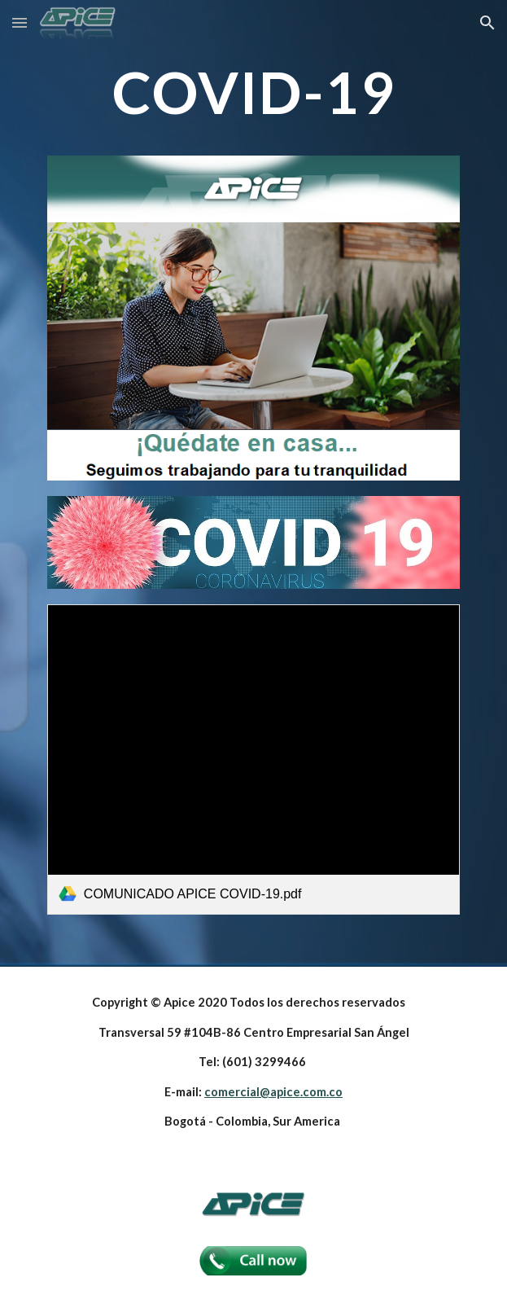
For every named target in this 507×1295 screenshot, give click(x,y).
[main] (253, 92)
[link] (253, 759)
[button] (19, 22)
